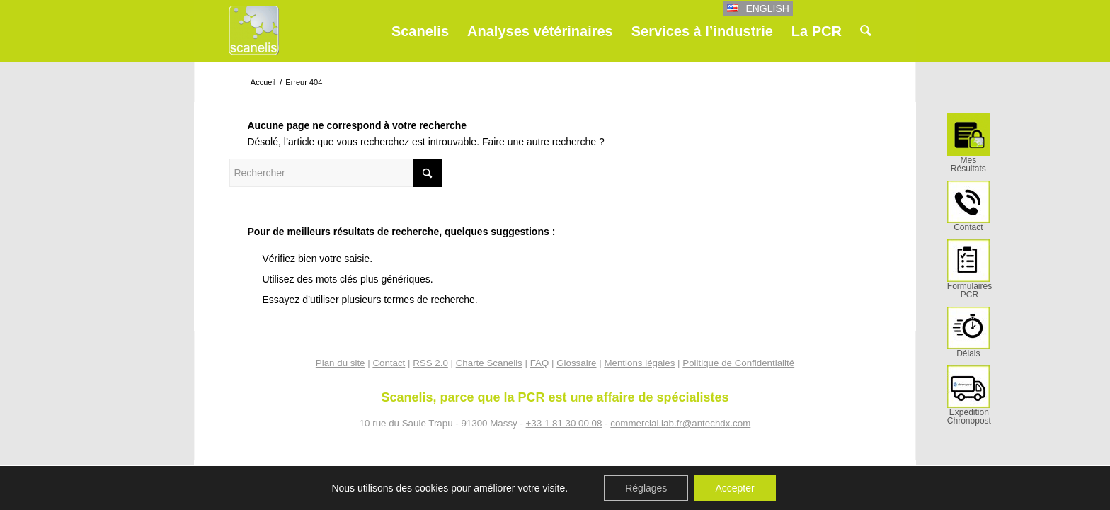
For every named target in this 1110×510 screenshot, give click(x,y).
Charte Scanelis (489, 363)
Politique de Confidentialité (738, 363)
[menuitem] (968, 147)
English (767, 8)
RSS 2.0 (430, 363)
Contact (388, 363)
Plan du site (340, 363)
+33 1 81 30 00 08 (564, 423)
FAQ (539, 363)
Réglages (646, 488)
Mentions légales (639, 363)
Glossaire (576, 363)
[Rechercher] (866, 31)
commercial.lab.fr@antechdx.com (680, 423)
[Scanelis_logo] (254, 37)
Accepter (734, 488)
